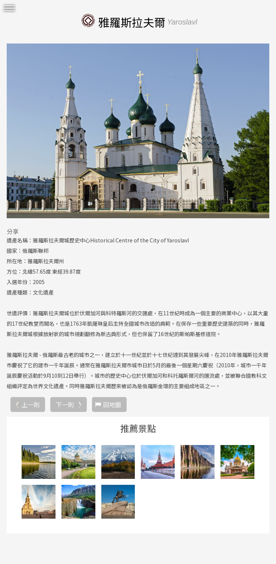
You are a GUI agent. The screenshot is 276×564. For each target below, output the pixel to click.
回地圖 (112, 404)
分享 (13, 231)
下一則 (65, 404)
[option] (138, 131)
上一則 (30, 404)
